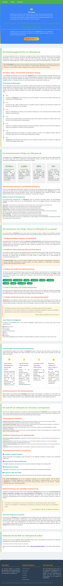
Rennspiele (24, 573)
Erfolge (12, 2)
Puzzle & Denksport (26, 568)
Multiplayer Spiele (25, 579)
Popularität (19, 2)
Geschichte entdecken (31, 38)
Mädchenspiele (25, 570)
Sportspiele (24, 577)
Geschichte (5, 2)
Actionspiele (24, 575)
